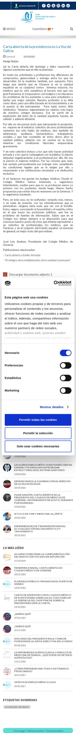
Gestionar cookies (55, 731)
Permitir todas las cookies (38, 419)
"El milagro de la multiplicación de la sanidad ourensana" (38, 260)
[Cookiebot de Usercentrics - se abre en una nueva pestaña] (54, 283)
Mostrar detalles (52, 407)
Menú (9, 29)
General (9, 56)
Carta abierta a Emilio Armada (22, 255)
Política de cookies (36, 731)
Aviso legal (20, 731)
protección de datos (17, 707)
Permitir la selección (38, 433)
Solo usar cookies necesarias (38, 446)
